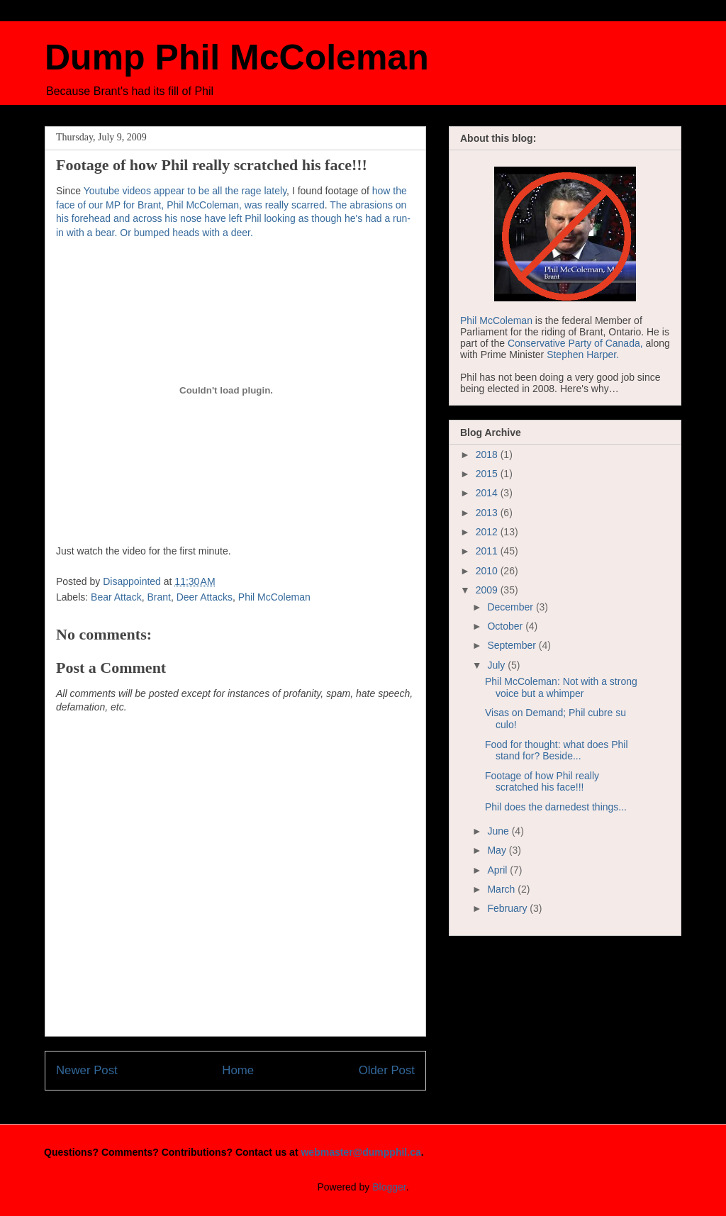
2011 (488, 551)
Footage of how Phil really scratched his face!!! (542, 781)
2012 (488, 531)
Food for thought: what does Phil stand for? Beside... (556, 750)
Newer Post (87, 1070)
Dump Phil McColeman (237, 57)
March (502, 889)
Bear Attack (116, 597)
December (511, 607)
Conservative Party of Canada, (575, 343)
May (497, 850)
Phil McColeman (274, 597)
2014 (488, 492)
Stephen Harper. (583, 354)
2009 (488, 590)
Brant (158, 597)
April (498, 870)
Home (238, 1070)
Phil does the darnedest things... (556, 807)
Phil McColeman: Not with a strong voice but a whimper (561, 687)
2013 (488, 512)
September (512, 645)
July (497, 665)
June (499, 831)
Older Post (387, 1070)
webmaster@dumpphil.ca (360, 1152)
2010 (488, 570)
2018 (488, 454)
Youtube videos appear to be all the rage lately (185, 190)
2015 (488, 473)
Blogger (389, 1187)
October (506, 626)
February (508, 908)
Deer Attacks (205, 597)
